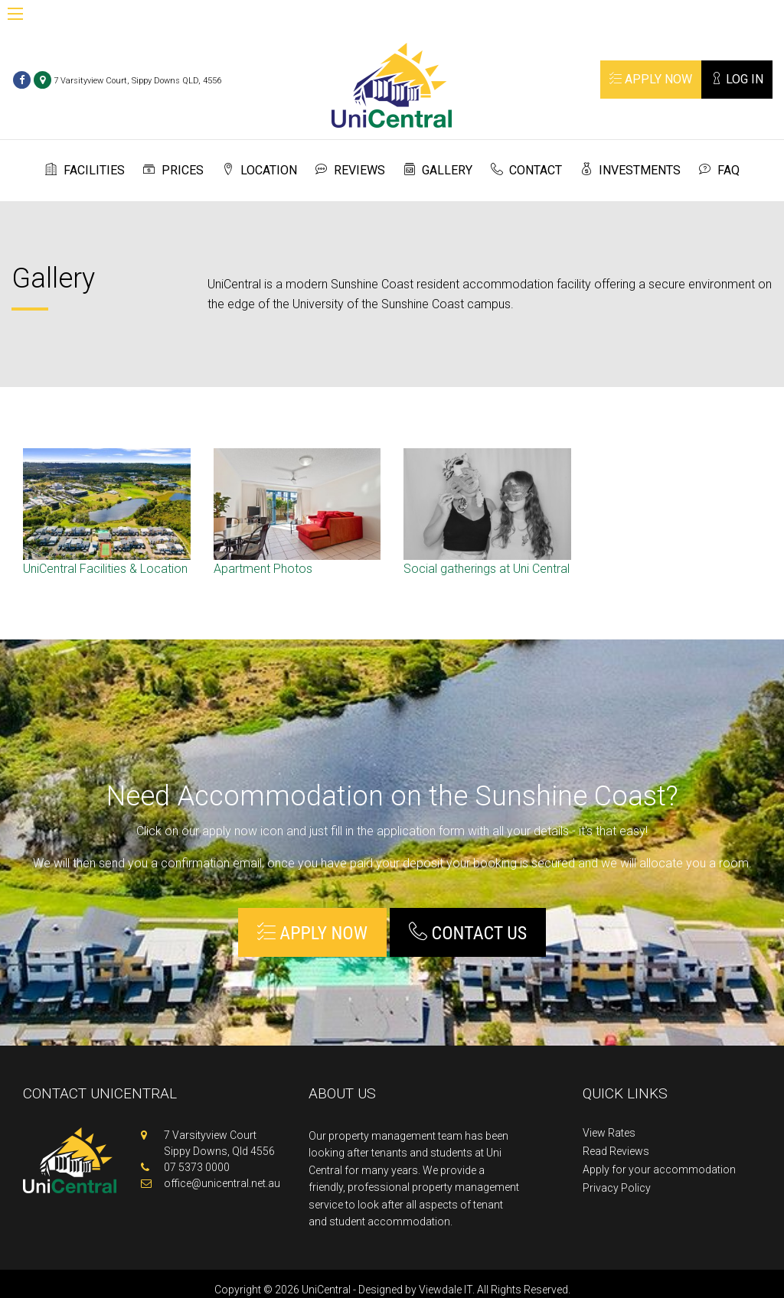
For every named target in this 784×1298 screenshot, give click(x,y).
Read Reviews (616, 1151)
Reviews (359, 170)
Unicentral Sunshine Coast (392, 85)
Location (268, 170)
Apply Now (650, 79)
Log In (736, 79)
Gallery (447, 170)
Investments (640, 170)
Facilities (94, 170)
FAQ (728, 170)
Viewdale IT (445, 1289)
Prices (183, 170)
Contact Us (468, 933)
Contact (535, 170)
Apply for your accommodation (659, 1170)
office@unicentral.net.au (222, 1183)
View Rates (609, 1133)
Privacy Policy (617, 1188)
